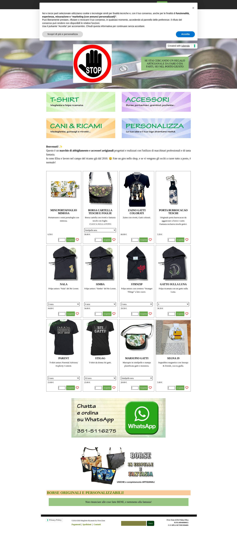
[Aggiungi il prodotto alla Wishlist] (77, 239)
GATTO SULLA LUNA (173, 284)
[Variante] (100, 230)
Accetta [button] (185, 34)
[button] (193, 8)
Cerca (150, 523)
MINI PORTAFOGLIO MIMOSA (63, 212)
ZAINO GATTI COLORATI (137, 212)
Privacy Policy (55, 520)
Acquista (70, 240)
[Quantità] (61, 240)
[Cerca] (133, 523)
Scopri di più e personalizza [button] (62, 34)
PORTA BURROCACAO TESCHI (173, 212)
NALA (63, 284)
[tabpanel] (118, 154)
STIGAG (100, 358)
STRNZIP (136, 284)
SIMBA (100, 284)
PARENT (63, 358)
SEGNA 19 (173, 358)
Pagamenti (76, 524)
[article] (63, 207)
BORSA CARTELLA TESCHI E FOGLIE (100, 212)
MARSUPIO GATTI (136, 358)
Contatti (97, 524)
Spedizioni (86, 524)
